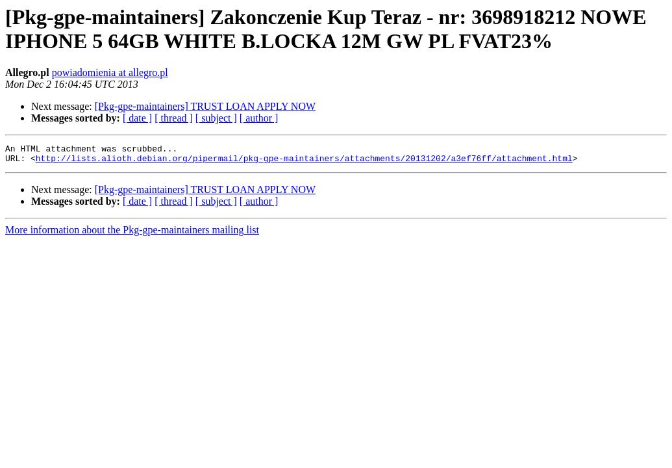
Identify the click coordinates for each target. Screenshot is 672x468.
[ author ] (259, 118)
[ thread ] (174, 118)
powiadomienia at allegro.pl (110, 72)
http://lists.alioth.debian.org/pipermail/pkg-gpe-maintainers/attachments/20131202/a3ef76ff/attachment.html (304, 162)
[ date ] (137, 118)
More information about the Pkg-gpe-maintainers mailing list (132, 233)
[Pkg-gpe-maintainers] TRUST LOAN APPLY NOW (205, 106)
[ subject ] (216, 118)
